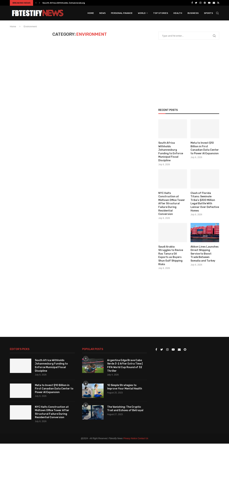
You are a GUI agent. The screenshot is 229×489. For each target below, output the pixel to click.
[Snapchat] (184, 349)
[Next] (39, 3)
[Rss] (218, 3)
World (141, 13)
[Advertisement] (185, 77)
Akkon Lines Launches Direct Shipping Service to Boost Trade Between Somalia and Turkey (205, 253)
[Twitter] (196, 3)
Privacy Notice (130, 438)
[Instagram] (200, 3)
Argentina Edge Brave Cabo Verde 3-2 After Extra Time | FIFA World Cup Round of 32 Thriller (125, 365)
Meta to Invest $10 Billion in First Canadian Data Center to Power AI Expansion (205, 148)
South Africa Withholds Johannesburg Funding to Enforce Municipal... (80, 3)
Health (177, 13)
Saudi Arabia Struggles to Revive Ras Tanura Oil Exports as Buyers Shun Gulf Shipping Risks (170, 255)
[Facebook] (192, 3)
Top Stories (160, 13)
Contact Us (143, 438)
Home (90, 13)
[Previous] (36, 3)
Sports (208, 13)
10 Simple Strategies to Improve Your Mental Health (124, 387)
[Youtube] (209, 3)
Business (193, 13)
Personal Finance (122, 13)
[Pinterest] (205, 3)
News (102, 13)
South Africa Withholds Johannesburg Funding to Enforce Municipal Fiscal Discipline (170, 151)
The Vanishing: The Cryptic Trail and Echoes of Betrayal (125, 408)
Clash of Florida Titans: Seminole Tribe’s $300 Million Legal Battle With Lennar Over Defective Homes (205, 202)
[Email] (214, 3)
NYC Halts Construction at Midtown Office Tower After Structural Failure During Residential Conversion (171, 204)
